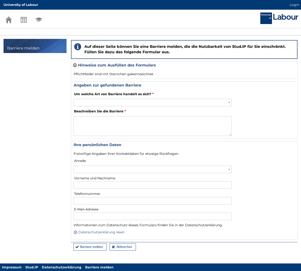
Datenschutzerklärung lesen (99, 232)
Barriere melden (91, 247)
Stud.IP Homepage (279, 18)
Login (294, 5)
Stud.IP (31, 267)
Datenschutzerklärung (61, 267)
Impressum (12, 267)
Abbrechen (124, 247)
